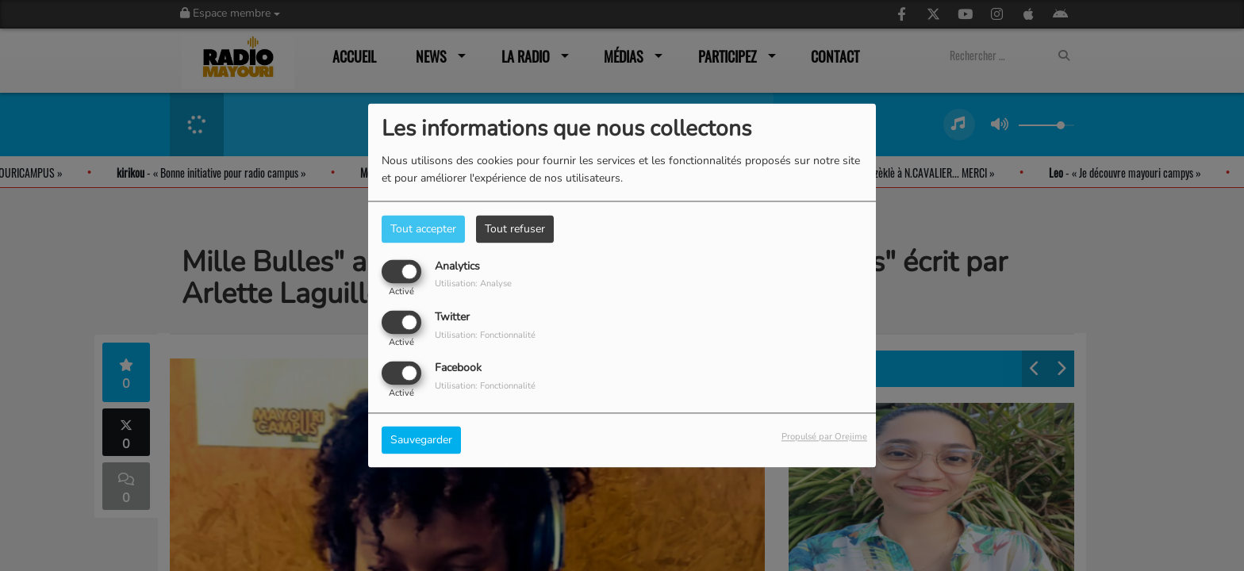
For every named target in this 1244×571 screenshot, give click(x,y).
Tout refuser (515, 228)
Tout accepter (423, 228)
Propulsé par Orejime (824, 437)
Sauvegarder (421, 440)
